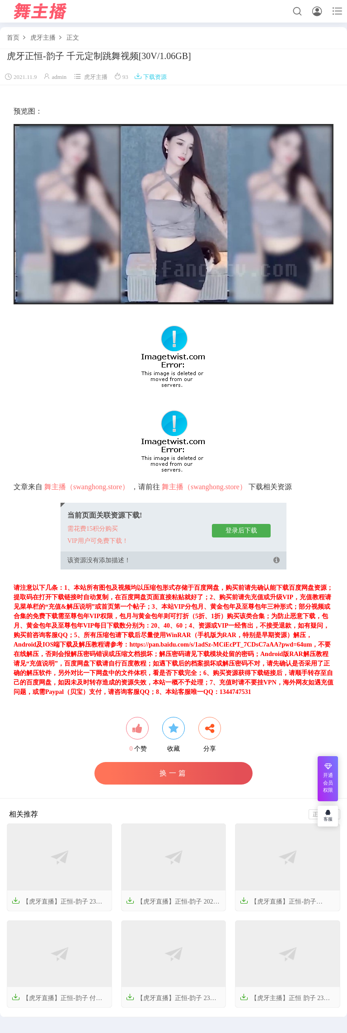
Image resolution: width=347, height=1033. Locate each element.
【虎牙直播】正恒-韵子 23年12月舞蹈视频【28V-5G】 (171, 1001)
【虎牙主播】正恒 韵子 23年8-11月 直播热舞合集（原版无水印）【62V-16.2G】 (287, 1001)
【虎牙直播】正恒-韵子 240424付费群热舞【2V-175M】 (284, 905)
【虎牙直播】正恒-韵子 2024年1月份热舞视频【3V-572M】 (171, 905)
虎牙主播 (43, 37)
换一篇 (173, 773)
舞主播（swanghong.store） (86, 487)
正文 (72, 37)
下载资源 (150, 76)
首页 (13, 37)
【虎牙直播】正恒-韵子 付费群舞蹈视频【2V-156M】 (57, 1001)
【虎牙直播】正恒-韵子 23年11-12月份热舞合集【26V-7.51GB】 (57, 905)
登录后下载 (241, 530)
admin (59, 76)
